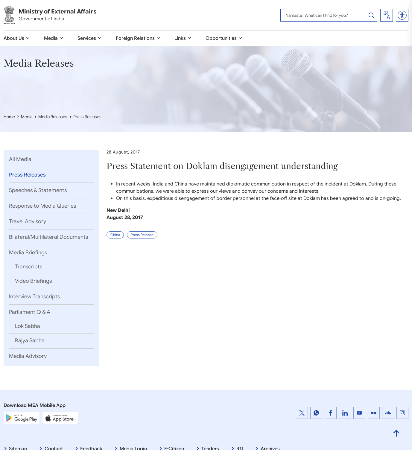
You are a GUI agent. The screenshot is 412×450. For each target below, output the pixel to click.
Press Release (142, 244)
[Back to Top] (396, 434)
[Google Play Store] (21, 419)
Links (180, 38)
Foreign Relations (135, 38)
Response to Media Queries (43, 206)
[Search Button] (371, 15)
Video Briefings (34, 281)
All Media (21, 159)
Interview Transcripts (35, 297)
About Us (14, 38)
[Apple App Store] (60, 419)
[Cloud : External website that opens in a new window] (388, 414)
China (115, 244)
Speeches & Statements (38, 191)
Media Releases (52, 116)
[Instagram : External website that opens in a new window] (402, 414)
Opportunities (221, 38)
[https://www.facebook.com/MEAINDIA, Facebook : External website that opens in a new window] (331, 414)
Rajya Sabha (30, 341)
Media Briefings (29, 253)
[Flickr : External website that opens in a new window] (374, 414)
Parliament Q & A (30, 312)
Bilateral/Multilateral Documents (49, 237)
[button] (402, 15)
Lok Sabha (28, 326)
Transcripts (29, 267)
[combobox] (386, 15)
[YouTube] (359, 414)
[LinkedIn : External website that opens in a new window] (345, 414)
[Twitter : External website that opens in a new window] (302, 414)
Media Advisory (28, 356)
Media (51, 38)
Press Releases (28, 175)
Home (9, 116)
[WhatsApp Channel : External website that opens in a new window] (316, 414)
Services (86, 38)
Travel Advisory (28, 222)
